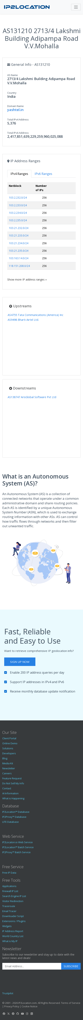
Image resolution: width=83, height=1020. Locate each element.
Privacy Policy (11, 1006)
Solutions (7, 748)
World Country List (12, 936)
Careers (7, 773)
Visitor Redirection (12, 901)
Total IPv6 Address (18, 132)
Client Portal (9, 738)
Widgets (7, 926)
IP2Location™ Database (15, 812)
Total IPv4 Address (18, 119)
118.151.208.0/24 (19, 266)
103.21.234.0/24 (18, 243)
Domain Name (15, 106)
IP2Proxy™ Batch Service (16, 852)
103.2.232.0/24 (18, 197)
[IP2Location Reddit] (13, 1013)
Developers (9, 753)
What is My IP (10, 941)
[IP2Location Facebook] (3, 1013)
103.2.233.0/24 (18, 205)
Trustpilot (7, 993)
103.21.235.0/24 (18, 250)
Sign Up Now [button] (19, 662)
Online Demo (9, 743)
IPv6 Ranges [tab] (43, 174)
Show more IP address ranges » (27, 279)
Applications (9, 886)
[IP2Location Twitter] (8, 1013)
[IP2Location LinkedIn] (31, 1013)
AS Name (12, 75)
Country (11, 92)
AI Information (10, 793)
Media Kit (7, 763)
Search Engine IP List (14, 896)
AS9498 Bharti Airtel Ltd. (23, 320)
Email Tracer (9, 911)
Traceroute (8, 906)
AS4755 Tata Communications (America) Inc (35, 315)
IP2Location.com (27, 1003)
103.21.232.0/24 (18, 228)
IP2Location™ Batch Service (18, 847)
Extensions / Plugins (14, 921)
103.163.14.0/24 (18, 258)
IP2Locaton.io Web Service (17, 842)
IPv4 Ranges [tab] (19, 174)
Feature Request (12, 778)
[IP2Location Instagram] (26, 1013)
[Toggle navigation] (76, 7)
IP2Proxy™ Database (14, 817)
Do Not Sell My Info (13, 783)
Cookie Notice (29, 1006)
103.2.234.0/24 (18, 213)
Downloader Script (13, 916)
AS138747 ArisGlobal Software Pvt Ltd (32, 397)
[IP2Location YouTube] (22, 1013)
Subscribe (71, 966)
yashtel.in (15, 109)
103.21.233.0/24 (18, 235)
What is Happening (13, 798)
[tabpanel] (41, 232)
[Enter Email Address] (31, 966)
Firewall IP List (10, 891)
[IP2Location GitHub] (17, 1013)
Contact (6, 788)
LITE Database (10, 822)
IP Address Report (12, 931)
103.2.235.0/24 (18, 220)
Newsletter (8, 768)
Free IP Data (9, 872)
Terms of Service (70, 1003)
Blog (4, 758)
